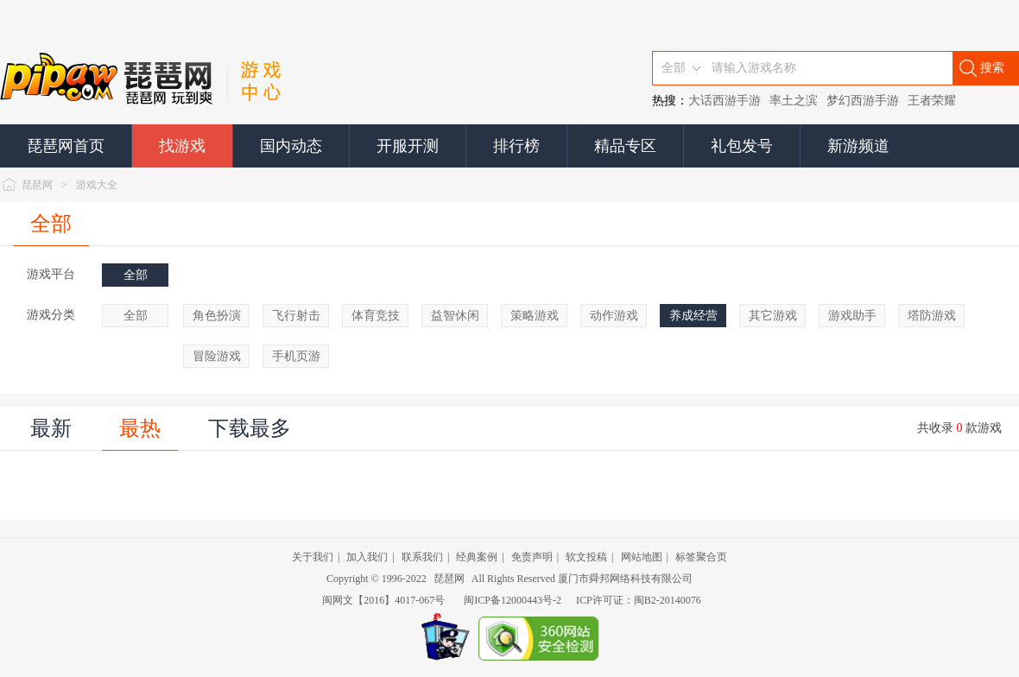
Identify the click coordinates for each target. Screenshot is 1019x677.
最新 (51, 428)
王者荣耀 (932, 100)
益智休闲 (455, 315)
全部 (51, 223)
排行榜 (516, 146)
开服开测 (408, 146)
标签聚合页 (701, 557)
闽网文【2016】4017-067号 (383, 600)
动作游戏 (614, 315)
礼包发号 (742, 146)
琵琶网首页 (65, 146)
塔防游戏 (932, 315)
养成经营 (693, 315)
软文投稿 (586, 557)
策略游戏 (534, 315)
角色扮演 (217, 315)
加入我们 (367, 557)
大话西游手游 (724, 100)
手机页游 (296, 356)
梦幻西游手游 (862, 100)
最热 (140, 428)
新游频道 (858, 146)
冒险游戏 (217, 356)
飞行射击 (296, 315)
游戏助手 (852, 315)
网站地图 (641, 557)
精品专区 (625, 146)
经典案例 (476, 557)
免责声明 (532, 557)
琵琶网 (37, 185)
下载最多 (249, 428)
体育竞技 (375, 315)
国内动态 (291, 146)
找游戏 (182, 146)
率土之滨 (793, 100)
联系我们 (422, 557)
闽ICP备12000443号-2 (512, 600)
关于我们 (312, 557)
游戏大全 (96, 185)
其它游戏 (773, 315)
